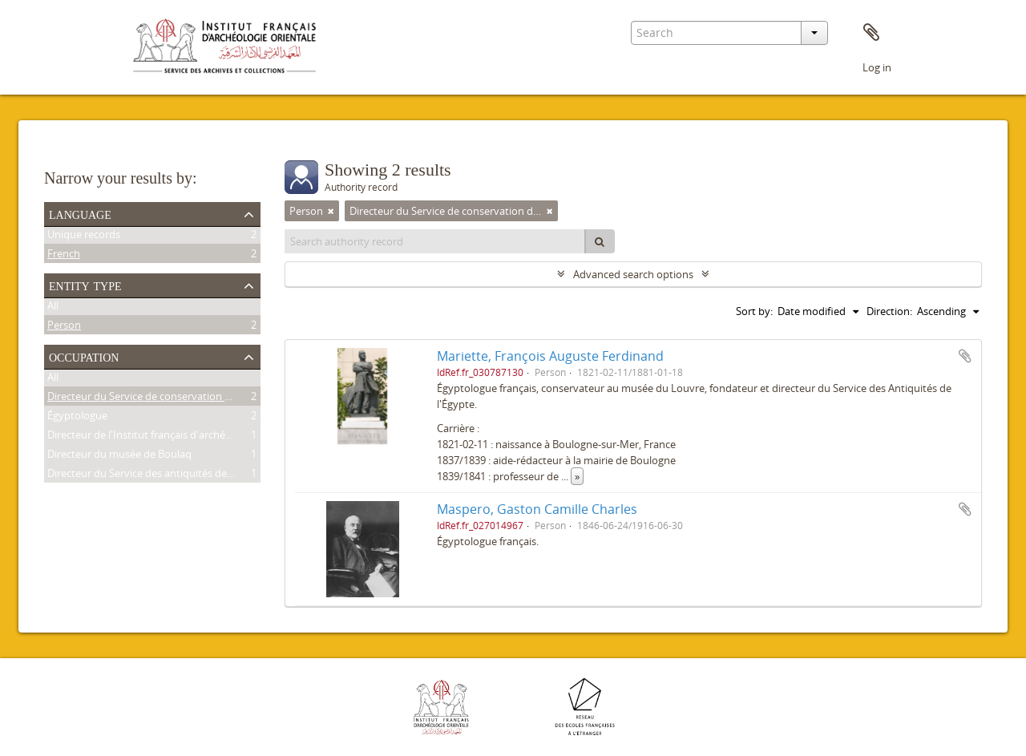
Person (64, 327)
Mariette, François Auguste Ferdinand (550, 356)
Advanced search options (633, 274)
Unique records (83, 236)
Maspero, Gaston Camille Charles (537, 509)
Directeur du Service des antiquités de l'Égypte (157, 475)
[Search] (599, 241)
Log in (876, 67)
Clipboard (871, 33)
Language (80, 213)
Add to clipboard (965, 356)
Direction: (889, 311)
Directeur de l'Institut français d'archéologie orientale (173, 437)
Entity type (85, 284)
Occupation (84, 356)
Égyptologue (77, 417)
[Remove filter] (331, 211)
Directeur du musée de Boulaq (119, 456)
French (63, 256)
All (53, 308)
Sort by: (754, 311)
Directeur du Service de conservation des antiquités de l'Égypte (196, 398)
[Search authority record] (435, 241)
